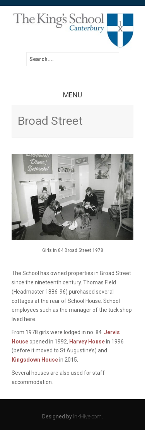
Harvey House (87, 341)
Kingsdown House (35, 360)
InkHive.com (87, 416)
